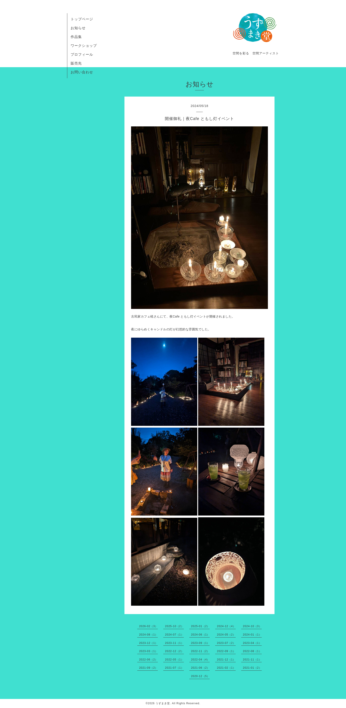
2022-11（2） (200, 651)
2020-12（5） (200, 676)
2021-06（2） (200, 667)
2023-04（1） (252, 643)
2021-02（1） (226, 667)
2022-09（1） (226, 651)
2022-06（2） (148, 659)
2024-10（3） (252, 626)
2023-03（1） (148, 651)
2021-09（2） (148, 667)
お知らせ (78, 28)
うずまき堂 (163, 703)
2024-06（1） (200, 634)
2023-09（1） (200, 643)
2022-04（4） (200, 659)
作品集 (76, 37)
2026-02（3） (148, 626)
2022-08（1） (252, 651)
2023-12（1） (148, 643)
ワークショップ (84, 46)
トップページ (82, 19)
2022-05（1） (174, 659)
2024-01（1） (252, 634)
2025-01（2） (200, 626)
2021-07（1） (174, 667)
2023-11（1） (174, 643)
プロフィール (82, 54)
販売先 (76, 63)
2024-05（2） (226, 634)
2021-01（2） (252, 667)
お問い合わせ (82, 72)
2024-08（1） (148, 634)
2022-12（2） (174, 651)
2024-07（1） (174, 634)
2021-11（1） (252, 659)
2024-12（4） (226, 626)
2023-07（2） (226, 643)
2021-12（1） (226, 659)
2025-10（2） (174, 626)
